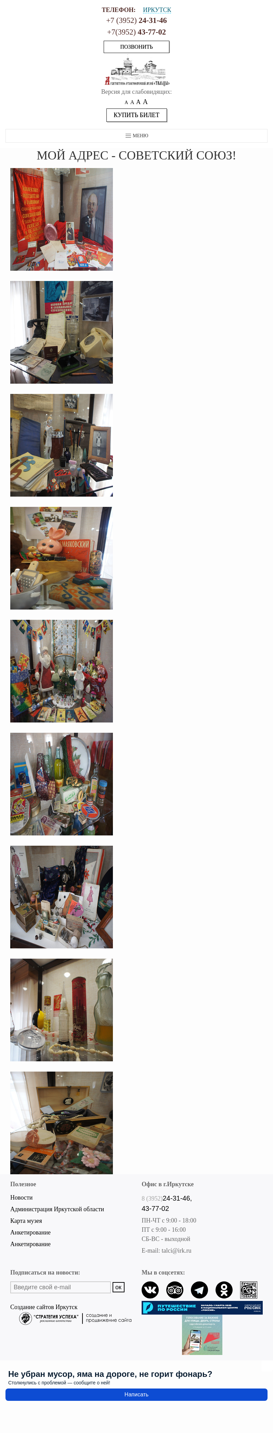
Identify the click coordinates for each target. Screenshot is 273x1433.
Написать (136, 1394)
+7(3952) (136, 32)
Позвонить (136, 47)
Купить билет (136, 115)
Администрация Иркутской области (57, 1209)
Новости (21, 1197)
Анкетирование (30, 1232)
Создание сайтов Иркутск (70, 1308)
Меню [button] (136, 135)
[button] (61, 218)
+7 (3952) (136, 20)
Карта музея (26, 1220)
